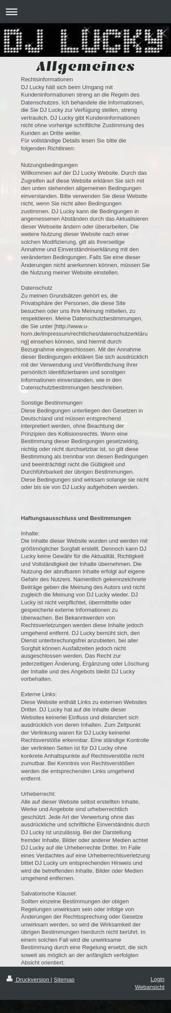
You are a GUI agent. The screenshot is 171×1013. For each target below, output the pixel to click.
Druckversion (29, 979)
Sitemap (64, 979)
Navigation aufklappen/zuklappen (85, 11)
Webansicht (149, 987)
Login (157, 979)
